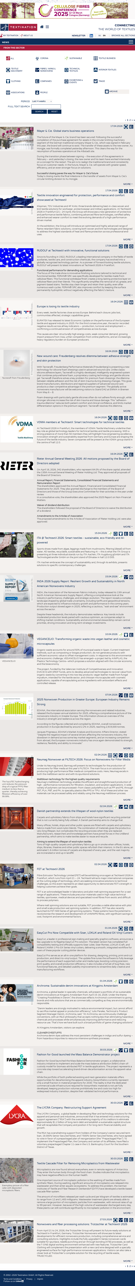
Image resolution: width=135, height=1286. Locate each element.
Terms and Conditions (13, 1279)
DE (99, 36)
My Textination (10, 36)
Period (25, 101)
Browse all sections (123, 35)
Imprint (40, 1279)
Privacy (29, 1279)
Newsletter (78, 36)
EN (104, 36)
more (127, 184)
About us (28, 36)
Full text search (19, 106)
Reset (54, 111)
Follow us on (14, 1281)
